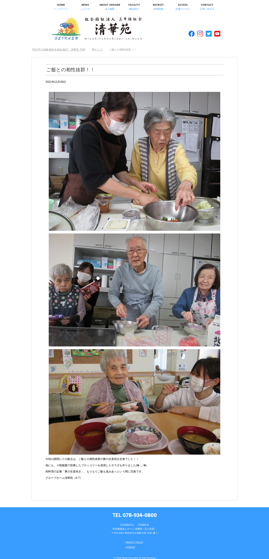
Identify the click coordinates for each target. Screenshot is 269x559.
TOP (58, 44)
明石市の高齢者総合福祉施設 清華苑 (84, 27)
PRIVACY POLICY (134, 537)
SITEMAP (130, 542)
